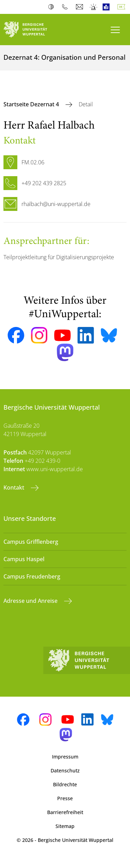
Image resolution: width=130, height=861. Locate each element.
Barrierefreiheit (65, 812)
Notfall (93, 7)
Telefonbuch (66, 7)
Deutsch (122, 7)
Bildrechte (65, 784)
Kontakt (14, 487)
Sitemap (65, 826)
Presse (65, 798)
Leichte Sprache (107, 7)
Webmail (80, 7)
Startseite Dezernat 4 (31, 104)
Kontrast (52, 7)
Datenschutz (65, 770)
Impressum (65, 756)
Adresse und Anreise (31, 601)
